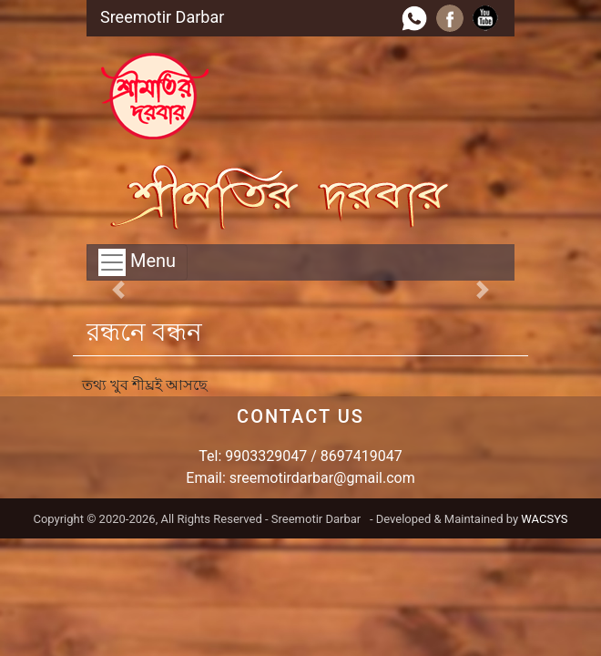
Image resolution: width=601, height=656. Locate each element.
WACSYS (544, 519)
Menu (137, 262)
